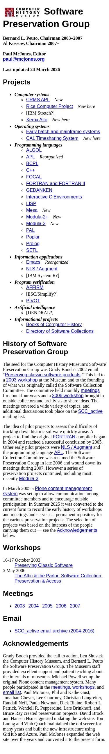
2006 (61, 605)
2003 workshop (22, 379)
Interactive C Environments (54, 196)
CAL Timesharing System (52, 138)
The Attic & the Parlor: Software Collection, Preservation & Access (58, 578)
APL (30, 156)
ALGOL (34, 150)
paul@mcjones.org (24, 59)
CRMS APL (38, 99)
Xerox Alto (36, 119)
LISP (31, 203)
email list (12, 692)
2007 (75, 605)
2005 (47, 605)
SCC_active (90, 411)
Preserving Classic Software (44, 565)
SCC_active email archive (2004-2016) (54, 630)
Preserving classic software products (43, 374)
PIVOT (33, 300)
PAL (30, 230)
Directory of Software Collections (60, 331)
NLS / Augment (42, 268)
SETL (32, 250)
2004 (33, 605)
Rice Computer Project (49, 106)
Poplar (33, 236)
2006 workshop (68, 395)
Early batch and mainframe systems (63, 131)
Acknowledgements (77, 530)
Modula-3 (36, 223)
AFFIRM (35, 287)
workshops (83, 687)
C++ (30, 170)
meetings (90, 390)
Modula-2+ (37, 216)
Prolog (33, 243)
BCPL (32, 163)
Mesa (31, 210)
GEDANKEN (39, 190)
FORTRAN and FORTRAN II (55, 183)
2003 (20, 605)
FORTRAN (64, 436)
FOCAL (34, 176)
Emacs (33, 262)
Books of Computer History (54, 324)
